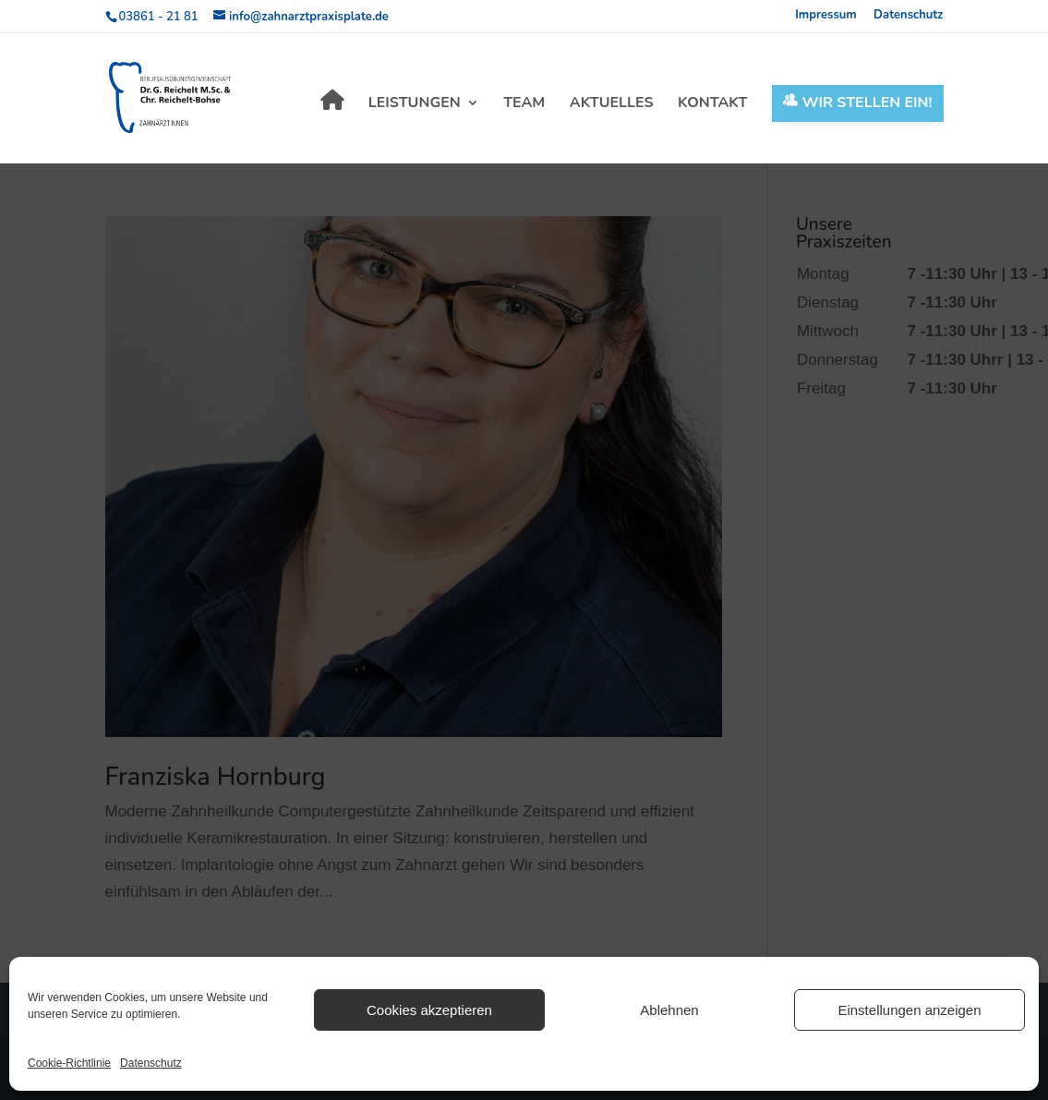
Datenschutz (151, 1063)
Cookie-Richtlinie (69, 1063)
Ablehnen (669, 1010)
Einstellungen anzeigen (909, 1010)
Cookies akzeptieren (429, 1010)
